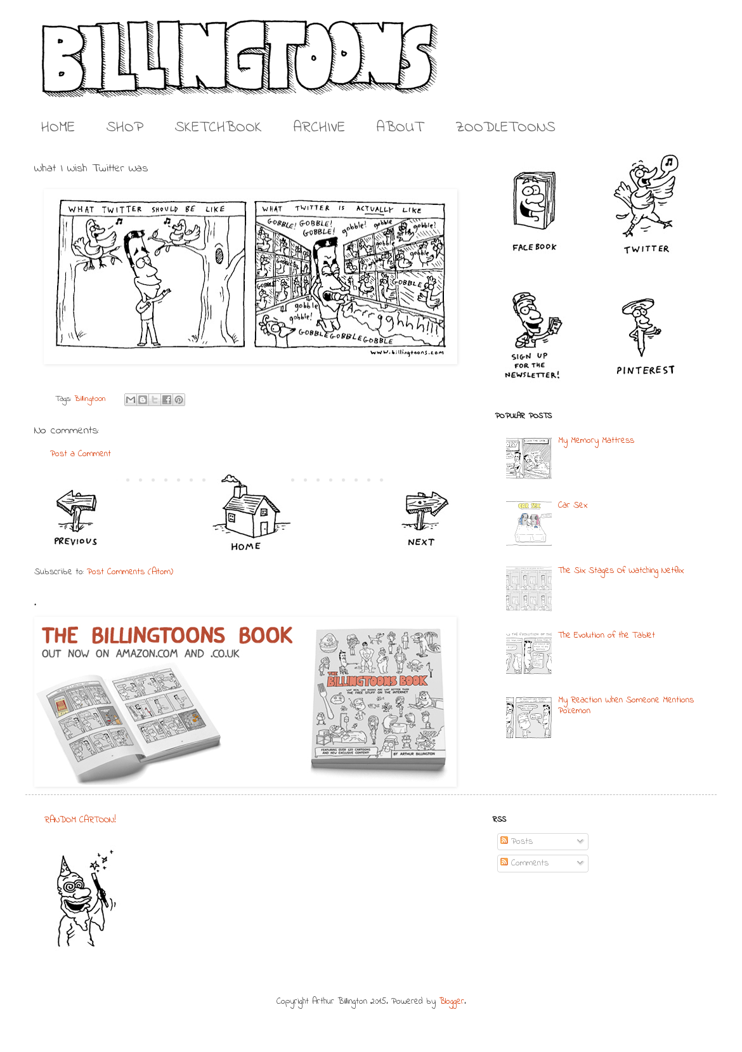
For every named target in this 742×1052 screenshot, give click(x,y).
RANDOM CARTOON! (80, 820)
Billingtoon (90, 399)
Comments (524, 863)
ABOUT (400, 128)
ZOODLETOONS (505, 128)
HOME (58, 128)
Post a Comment (80, 454)
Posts (516, 841)
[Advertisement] (364, 893)
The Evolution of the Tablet (606, 635)
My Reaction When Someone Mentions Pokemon (626, 706)
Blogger (451, 1001)
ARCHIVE (319, 128)
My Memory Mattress (596, 440)
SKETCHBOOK (218, 128)
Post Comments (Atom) (130, 572)
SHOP (125, 128)
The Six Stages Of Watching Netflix (621, 570)
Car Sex (572, 505)
